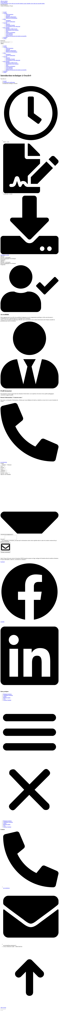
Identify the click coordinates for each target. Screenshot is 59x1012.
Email (2, 468)
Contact (4, 697)
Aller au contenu (4, 1)
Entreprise (3, 471)
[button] (29, 761)
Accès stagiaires (4, 2)
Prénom (2, 467)
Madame (4, 464)
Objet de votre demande (6, 474)
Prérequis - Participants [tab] (5, 257)
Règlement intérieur (7, 694)
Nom (2, 466)
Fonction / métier (4, 473)
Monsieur (9, 464)
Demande (3, 540)
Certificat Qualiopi (7, 700)
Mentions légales (6, 698)
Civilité (2, 463)
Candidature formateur (8, 696)
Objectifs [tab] (2, 256)
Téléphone (3, 470)
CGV (4, 699)
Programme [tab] (3, 259)
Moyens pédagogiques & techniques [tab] (8, 258)
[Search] (6, 42)
